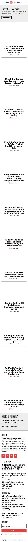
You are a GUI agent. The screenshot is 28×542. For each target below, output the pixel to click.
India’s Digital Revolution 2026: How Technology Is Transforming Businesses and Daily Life (14, 306)
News (11, 54)
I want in (14, 530)
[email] (14, 526)
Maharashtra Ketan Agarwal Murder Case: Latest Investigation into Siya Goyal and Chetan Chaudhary (14, 243)
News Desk (16, 54)
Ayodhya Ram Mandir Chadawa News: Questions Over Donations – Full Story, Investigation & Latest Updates (14, 178)
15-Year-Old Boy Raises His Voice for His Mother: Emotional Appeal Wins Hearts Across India (14, 145)
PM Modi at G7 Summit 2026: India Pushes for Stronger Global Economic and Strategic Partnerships (14, 404)
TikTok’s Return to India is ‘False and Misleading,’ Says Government (12, 514)
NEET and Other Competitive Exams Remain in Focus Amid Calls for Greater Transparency (14, 274)
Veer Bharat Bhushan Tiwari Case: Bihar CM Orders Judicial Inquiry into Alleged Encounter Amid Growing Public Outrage (14, 210)
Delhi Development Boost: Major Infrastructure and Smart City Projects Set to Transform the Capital (14, 339)
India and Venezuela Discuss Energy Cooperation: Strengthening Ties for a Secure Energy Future (13, 498)
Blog (11, 85)
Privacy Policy (18, 534)
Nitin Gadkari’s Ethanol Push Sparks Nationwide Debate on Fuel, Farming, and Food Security (14, 113)
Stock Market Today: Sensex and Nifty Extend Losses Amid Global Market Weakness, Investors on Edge (14, 49)
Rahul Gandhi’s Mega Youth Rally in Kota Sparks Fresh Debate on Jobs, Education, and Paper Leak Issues (14, 371)
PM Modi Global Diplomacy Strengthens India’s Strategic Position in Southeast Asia (14, 81)
